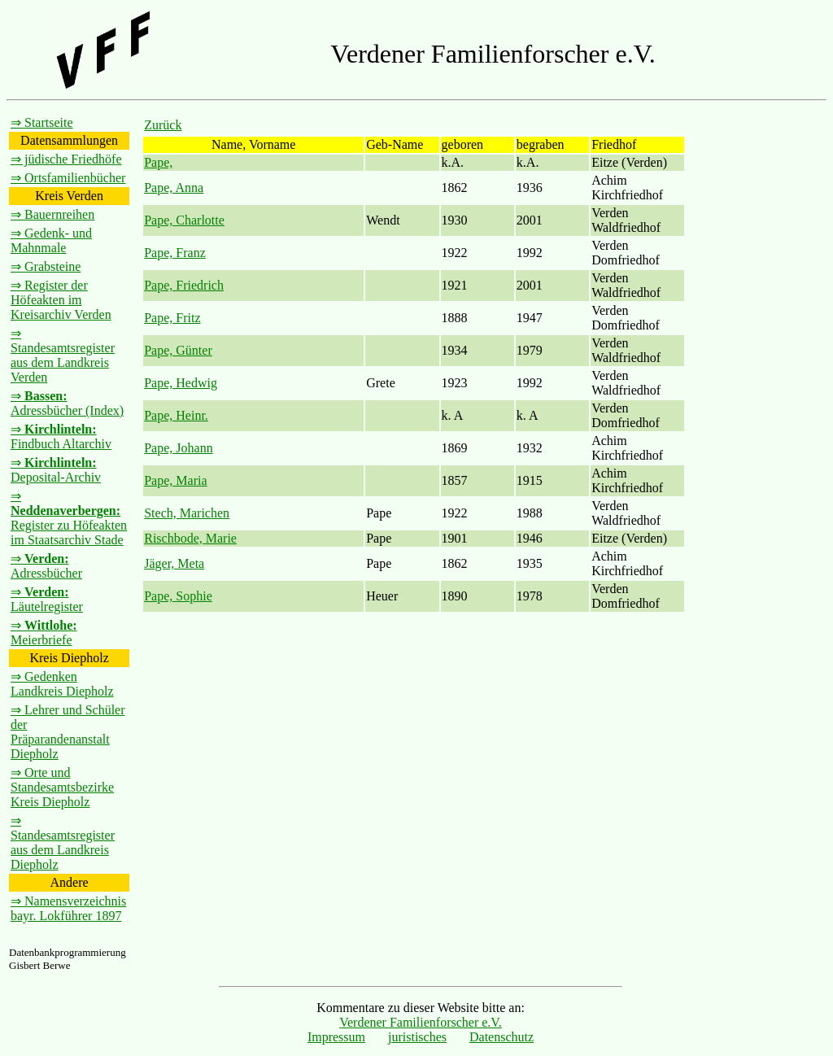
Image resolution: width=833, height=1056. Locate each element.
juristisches (417, 1037)
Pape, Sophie (178, 596)
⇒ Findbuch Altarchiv (61, 436)
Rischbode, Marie (190, 538)
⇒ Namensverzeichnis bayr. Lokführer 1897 (68, 908)
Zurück (162, 125)
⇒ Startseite (42, 122)
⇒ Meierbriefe (44, 632)
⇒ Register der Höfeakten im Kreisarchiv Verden (61, 299)
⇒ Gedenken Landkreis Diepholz (62, 684)
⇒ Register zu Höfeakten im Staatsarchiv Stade (69, 518)
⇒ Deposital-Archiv (56, 470)
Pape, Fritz (172, 318)
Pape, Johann (178, 448)
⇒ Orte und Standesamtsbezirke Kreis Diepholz (62, 787)
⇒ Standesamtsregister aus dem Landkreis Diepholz (63, 842)
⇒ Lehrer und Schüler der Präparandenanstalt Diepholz (68, 732)
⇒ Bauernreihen (52, 214)
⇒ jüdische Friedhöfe (66, 159)
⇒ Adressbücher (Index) (67, 403)
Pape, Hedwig (180, 383)
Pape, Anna (173, 187)
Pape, (158, 162)
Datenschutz (501, 1037)
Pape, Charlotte (184, 220)
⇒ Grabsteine (46, 266)
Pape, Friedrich (184, 285)
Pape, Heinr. (176, 415)
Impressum (336, 1037)
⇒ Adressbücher (46, 566)
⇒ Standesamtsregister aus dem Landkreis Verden (63, 355)
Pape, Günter (178, 350)
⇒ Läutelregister (47, 599)
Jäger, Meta (174, 563)
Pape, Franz (175, 253)
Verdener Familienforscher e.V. (420, 1022)
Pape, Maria (175, 480)
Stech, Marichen (186, 513)
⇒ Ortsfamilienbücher (68, 178)
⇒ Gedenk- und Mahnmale (51, 240)
